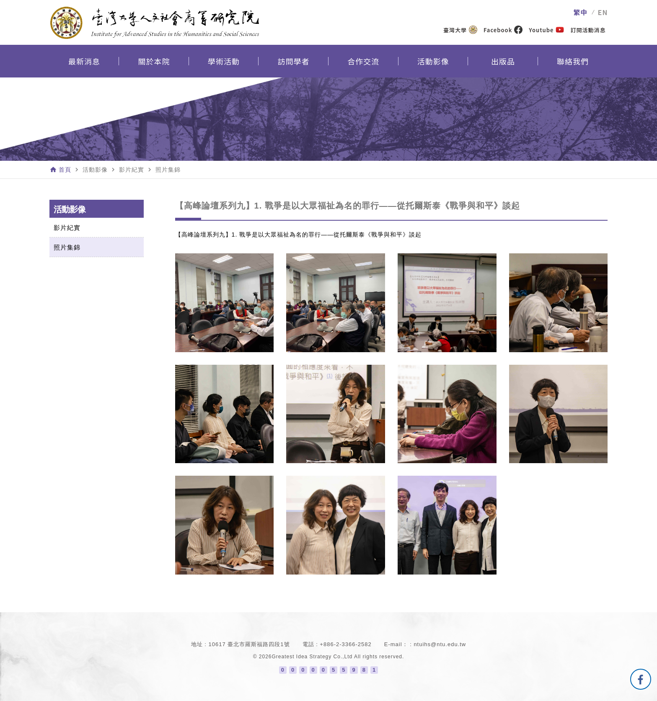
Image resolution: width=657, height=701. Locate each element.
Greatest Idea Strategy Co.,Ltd (312, 657)
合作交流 (363, 61)
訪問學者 (294, 61)
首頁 (65, 169)
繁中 (581, 12)
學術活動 (224, 61)
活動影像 (433, 61)
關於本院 (154, 61)
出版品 (503, 61)
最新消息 (84, 61)
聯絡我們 (573, 61)
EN (603, 12)
